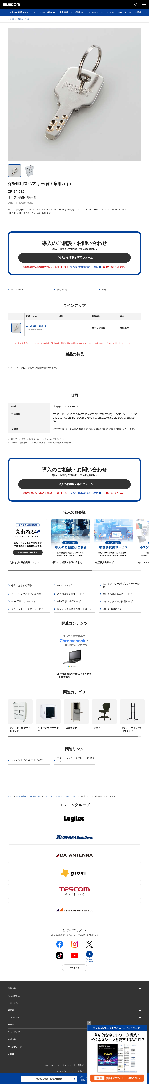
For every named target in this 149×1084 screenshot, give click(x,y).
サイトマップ (68, 1065)
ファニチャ (48, 796)
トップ (10, 796)
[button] (74, 1003)
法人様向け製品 (35, 796)
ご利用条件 (80, 1065)
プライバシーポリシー (96, 1065)
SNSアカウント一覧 (52, 1065)
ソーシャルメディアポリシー (63, 1071)
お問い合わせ (83, 1071)
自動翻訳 (94, 1071)
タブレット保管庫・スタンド (20, 19)
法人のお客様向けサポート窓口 (84, 267)
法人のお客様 (21, 796)
